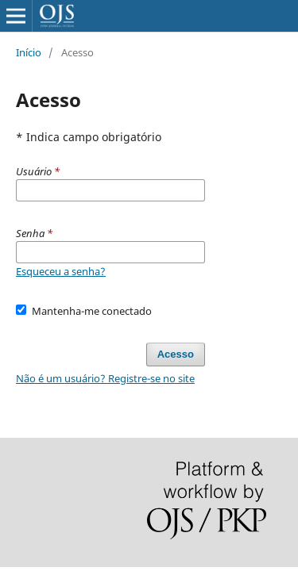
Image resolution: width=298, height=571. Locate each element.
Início (28, 52)
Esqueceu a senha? (61, 271)
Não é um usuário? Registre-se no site (105, 378)
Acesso (175, 354)
